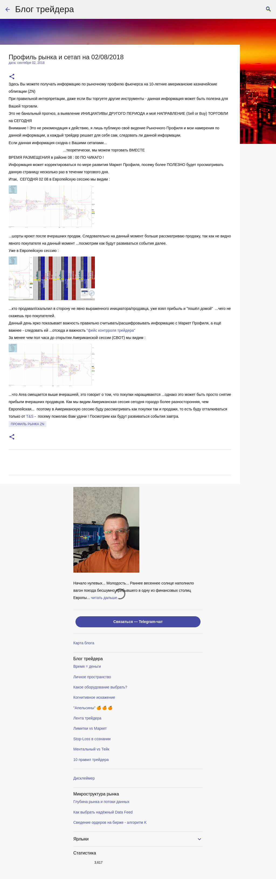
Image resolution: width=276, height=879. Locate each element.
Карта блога (83, 643)
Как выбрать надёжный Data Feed (103, 812)
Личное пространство (92, 677)
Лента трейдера (87, 718)
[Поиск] (268, 9)
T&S (29, 416)
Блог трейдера (44, 9)
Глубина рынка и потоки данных (101, 802)
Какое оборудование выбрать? (100, 687)
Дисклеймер (84, 778)
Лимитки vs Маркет (90, 728)
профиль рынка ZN (27, 424)
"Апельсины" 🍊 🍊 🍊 (92, 708)
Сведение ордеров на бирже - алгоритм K (110, 822)
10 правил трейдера (91, 759)
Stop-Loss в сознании (92, 739)
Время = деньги (87, 666)
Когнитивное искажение (94, 697)
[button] (12, 77)
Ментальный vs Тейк (91, 749)
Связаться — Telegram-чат (138, 622)
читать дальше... (105, 598)
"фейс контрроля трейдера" (111, 330)
